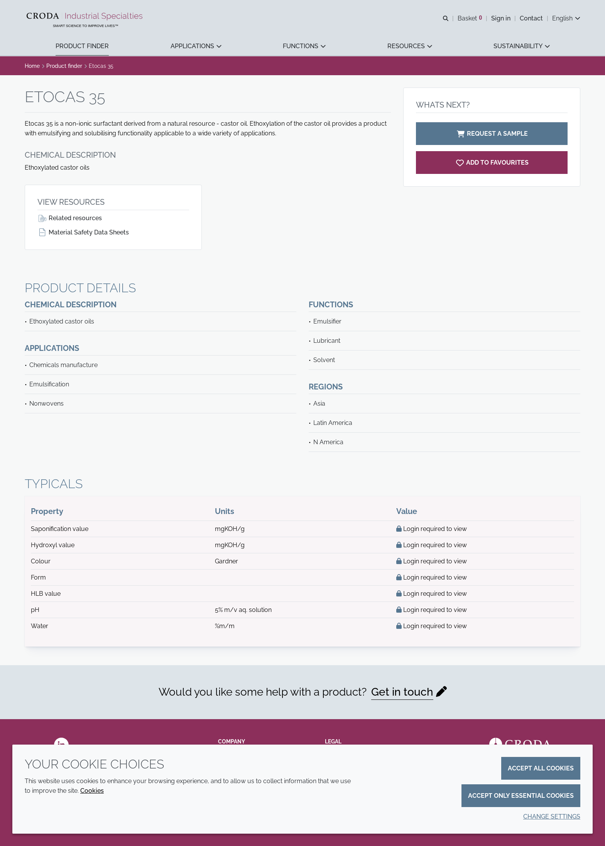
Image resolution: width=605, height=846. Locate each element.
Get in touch (402, 692)
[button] (82, 46)
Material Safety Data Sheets (83, 232)
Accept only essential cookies (521, 795)
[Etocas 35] (492, 162)
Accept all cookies (541, 768)
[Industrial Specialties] (86, 16)
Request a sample (492, 133)
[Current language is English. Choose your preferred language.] (566, 18)
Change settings (551, 816)
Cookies (92, 790)
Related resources (69, 218)
